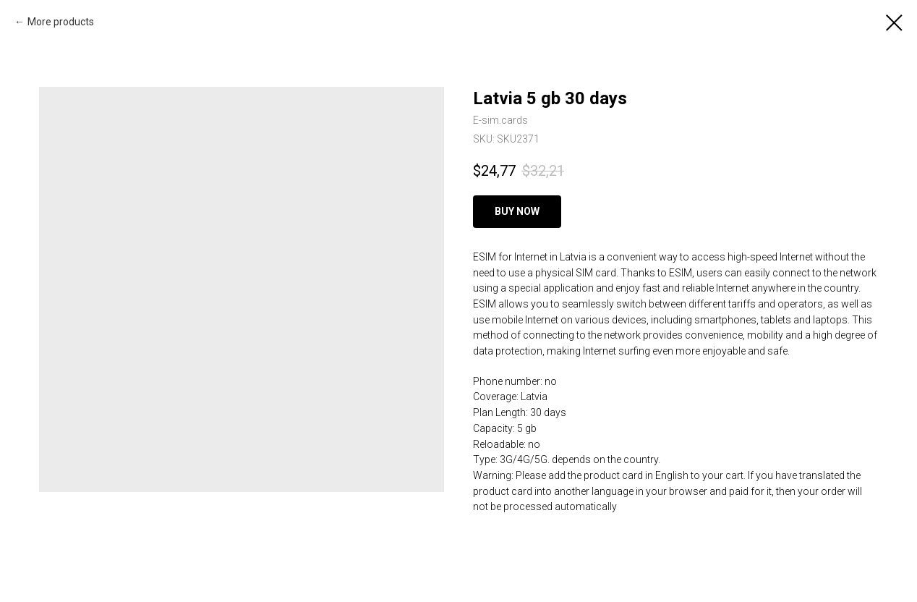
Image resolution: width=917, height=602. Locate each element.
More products (60, 21)
